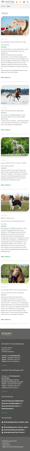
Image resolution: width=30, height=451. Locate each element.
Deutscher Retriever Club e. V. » (11, 406)
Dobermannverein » (8, 408)
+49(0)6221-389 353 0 (13, 357)
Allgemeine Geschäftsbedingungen (13, 446)
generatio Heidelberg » (13, 361)
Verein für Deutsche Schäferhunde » (13, 401)
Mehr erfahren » (6, 77)
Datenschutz (6, 445)
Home (3, 6)
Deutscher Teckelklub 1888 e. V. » (12, 403)
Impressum (6, 443)
